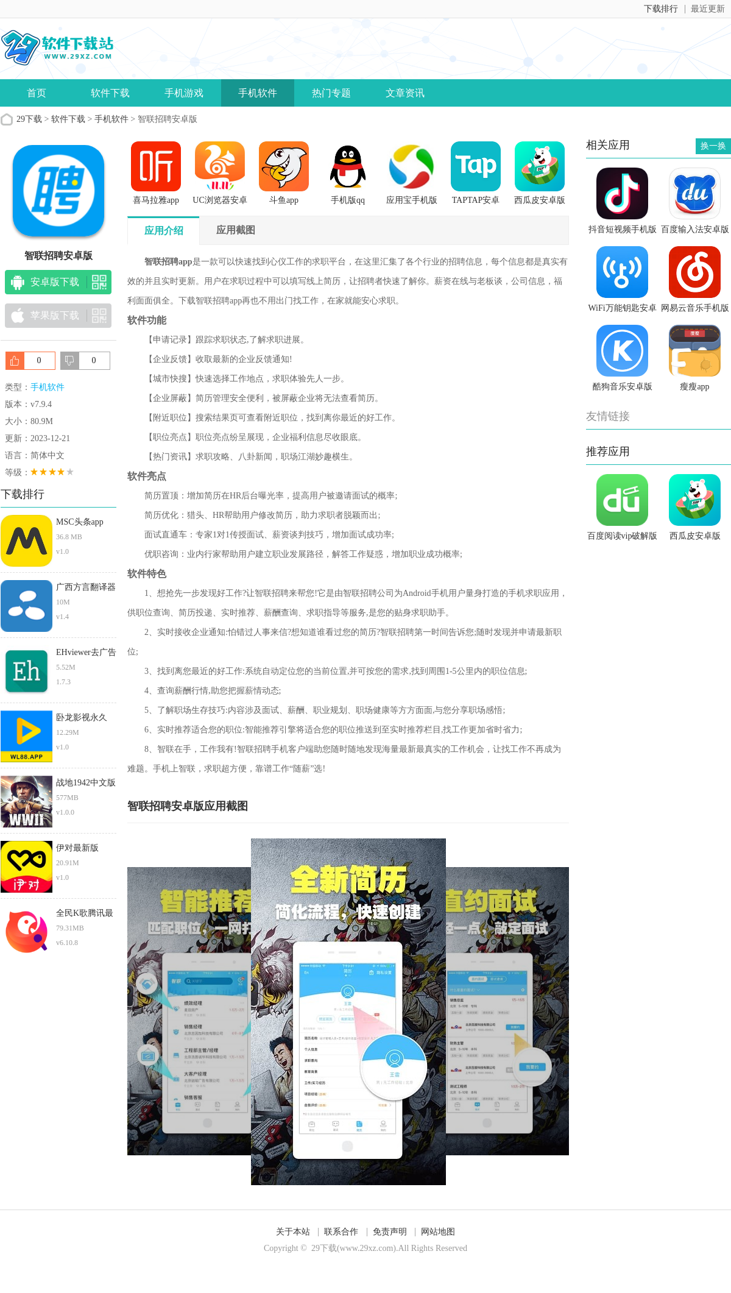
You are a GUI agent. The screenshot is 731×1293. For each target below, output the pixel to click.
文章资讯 (405, 93)
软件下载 (110, 93)
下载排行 (661, 8)
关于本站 (293, 1231)
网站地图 (438, 1231)
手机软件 (257, 93)
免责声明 (390, 1231)
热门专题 (331, 93)
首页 (36, 93)
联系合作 (341, 1231)
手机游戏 (183, 93)
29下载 (29, 119)
